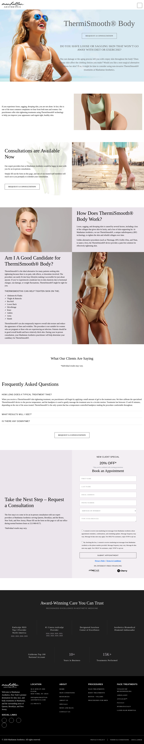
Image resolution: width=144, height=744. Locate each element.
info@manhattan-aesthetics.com (39, 699)
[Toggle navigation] (139, 5)
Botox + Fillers (95, 696)
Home (61, 689)
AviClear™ (122, 699)
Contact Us (64, 712)
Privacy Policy (100, 561)
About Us (63, 700)
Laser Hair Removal (126, 710)
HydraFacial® (124, 706)
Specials (63, 704)
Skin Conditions (67, 693)
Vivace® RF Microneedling (124, 690)
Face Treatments (96, 689)
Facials (120, 703)
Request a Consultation (99, 36)
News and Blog (66, 708)
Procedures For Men (98, 700)
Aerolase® (122, 695)
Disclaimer (136, 740)
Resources (64, 696)
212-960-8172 (36, 703)
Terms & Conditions (113, 561)
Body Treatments (96, 693)
